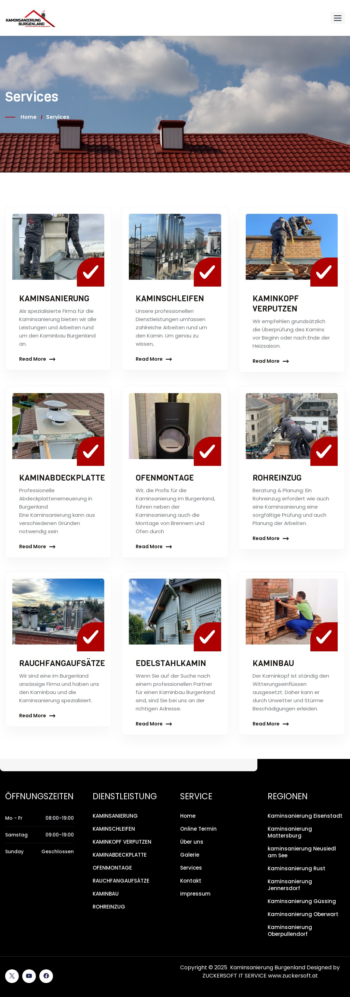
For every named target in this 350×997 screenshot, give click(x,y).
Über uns (191, 841)
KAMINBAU (273, 663)
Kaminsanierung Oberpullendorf (290, 931)
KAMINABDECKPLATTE (62, 477)
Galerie (189, 854)
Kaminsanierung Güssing (302, 901)
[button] (338, 18)
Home (29, 117)
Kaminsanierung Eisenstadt (305, 815)
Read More (32, 359)
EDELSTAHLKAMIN (171, 663)
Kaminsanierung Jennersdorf (290, 885)
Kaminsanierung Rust (296, 868)
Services (191, 867)
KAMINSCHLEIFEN (170, 298)
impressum (195, 893)
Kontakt (190, 880)
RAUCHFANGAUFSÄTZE (62, 663)
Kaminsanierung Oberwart (303, 914)
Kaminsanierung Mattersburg (290, 832)
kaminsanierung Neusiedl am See (302, 852)
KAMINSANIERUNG (54, 298)
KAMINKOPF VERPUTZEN (276, 303)
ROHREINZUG (277, 477)
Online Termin (198, 828)
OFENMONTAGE (165, 477)
